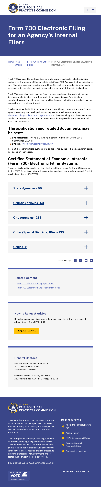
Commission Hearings (76, 451)
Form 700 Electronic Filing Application (35, 283)
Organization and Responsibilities (74, 444)
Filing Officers (18, 63)
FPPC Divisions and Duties (78, 438)
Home (11, 62)
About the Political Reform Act (78, 426)
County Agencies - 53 (28, 203)
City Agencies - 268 (27, 217)
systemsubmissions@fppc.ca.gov (37, 144)
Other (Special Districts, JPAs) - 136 (38, 232)
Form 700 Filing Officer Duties (38, 63)
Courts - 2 (20, 247)
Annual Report (73, 433)
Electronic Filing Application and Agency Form (30, 115)
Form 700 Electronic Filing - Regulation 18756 (38, 288)
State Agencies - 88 (27, 188)
